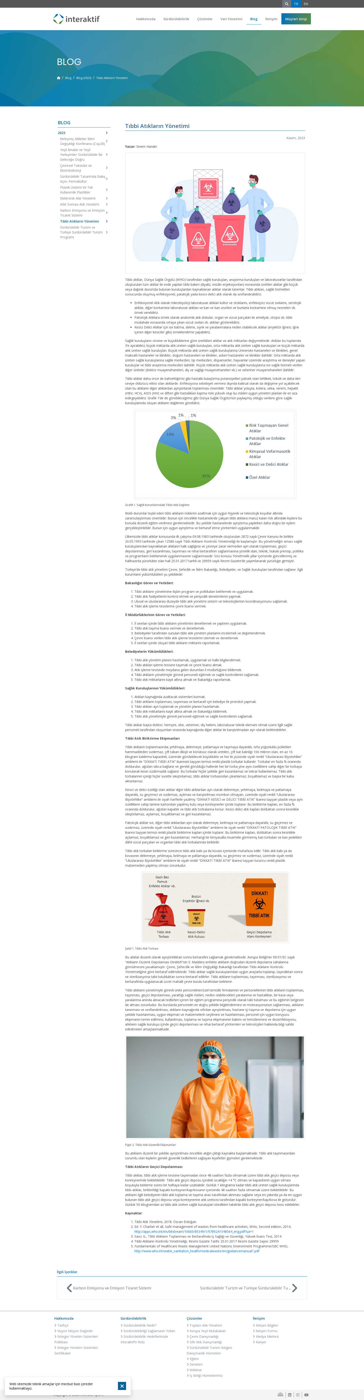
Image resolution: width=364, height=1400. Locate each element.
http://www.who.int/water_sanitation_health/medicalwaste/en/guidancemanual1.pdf (196, 1251)
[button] (296, 19)
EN (306, 4)
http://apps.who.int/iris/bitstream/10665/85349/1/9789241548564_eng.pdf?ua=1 (194, 1231)
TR (296, 4)
